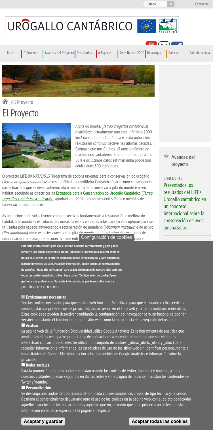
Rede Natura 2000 (131, 53)
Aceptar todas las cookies (159, 422)
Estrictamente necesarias (46, 298)
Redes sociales (37, 366)
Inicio (10, 53)
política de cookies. (40, 288)
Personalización (38, 389)
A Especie (104, 53)
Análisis (32, 326)
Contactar (201, 4)
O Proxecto (31, 53)
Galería (173, 53)
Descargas (154, 53)
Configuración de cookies (106, 239)
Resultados (84, 53)
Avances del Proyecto (59, 53)
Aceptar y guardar (43, 422)
